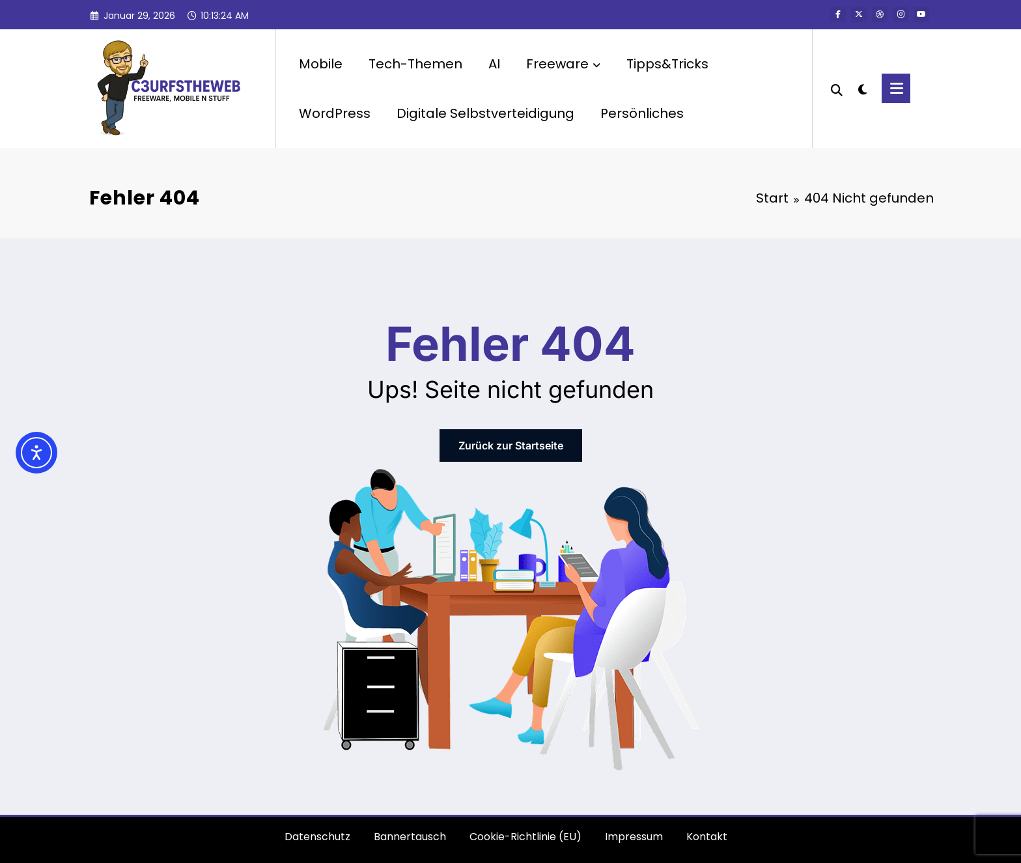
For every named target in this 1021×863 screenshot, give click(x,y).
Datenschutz (317, 836)
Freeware (563, 64)
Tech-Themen (415, 64)
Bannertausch (410, 836)
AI (494, 64)
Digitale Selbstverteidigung (485, 113)
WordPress (335, 113)
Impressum (634, 836)
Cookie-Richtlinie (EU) (525, 836)
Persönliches (642, 113)
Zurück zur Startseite (510, 445)
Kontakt (706, 836)
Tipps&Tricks (667, 64)
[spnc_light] (862, 88)
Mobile (321, 64)
